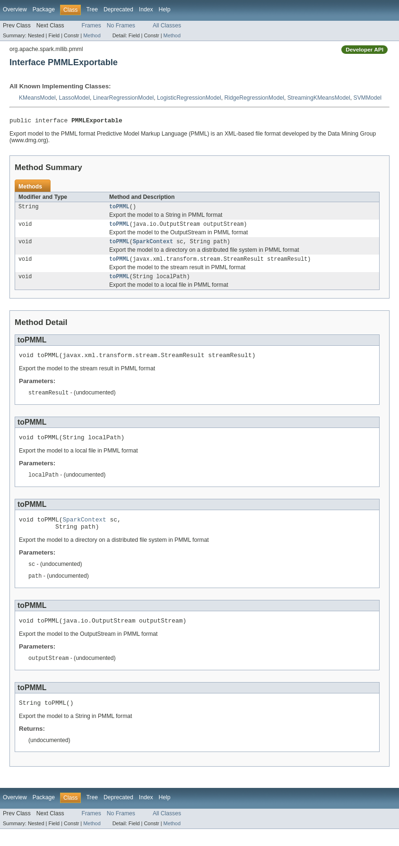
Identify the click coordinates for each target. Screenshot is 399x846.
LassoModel (74, 97)
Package (44, 9)
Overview (15, 9)
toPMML (119, 209)
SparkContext (153, 245)
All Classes (167, 25)
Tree (92, 9)
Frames (91, 25)
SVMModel (368, 97)
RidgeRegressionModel (254, 97)
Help (165, 9)
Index (146, 9)
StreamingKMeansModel (318, 97)
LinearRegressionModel (123, 97)
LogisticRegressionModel (189, 97)
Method (91, 35)
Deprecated (118, 9)
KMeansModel (37, 97)
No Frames (121, 25)
